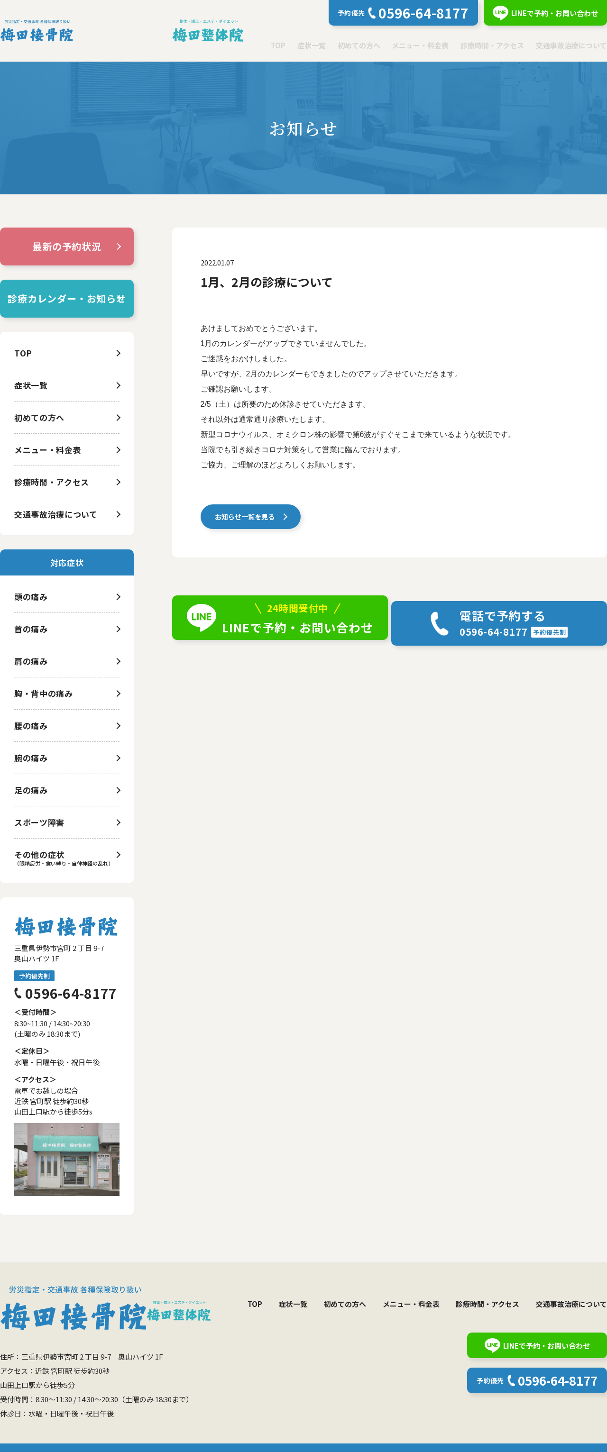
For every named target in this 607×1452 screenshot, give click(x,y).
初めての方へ (359, 45)
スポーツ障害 (39, 822)
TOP (278, 45)
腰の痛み (31, 725)
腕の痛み (31, 758)
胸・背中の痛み (43, 693)
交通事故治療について (571, 45)
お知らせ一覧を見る (246, 518)
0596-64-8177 (71, 993)
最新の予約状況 (66, 246)
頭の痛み (31, 597)
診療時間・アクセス (492, 45)
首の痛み (31, 629)
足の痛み (31, 790)
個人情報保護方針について (60, 1438)
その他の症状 (39, 854)
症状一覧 (311, 45)
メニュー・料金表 (420, 45)
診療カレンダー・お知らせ (67, 298)
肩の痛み (31, 661)
